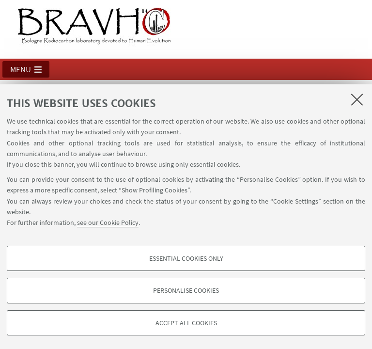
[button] (25, 69)
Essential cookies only (186, 258)
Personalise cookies (186, 290)
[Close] (357, 99)
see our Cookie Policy (108, 222)
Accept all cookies (186, 322)
